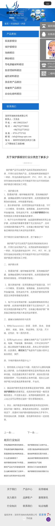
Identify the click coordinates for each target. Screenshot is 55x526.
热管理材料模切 (13, 70)
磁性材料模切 (12, 76)
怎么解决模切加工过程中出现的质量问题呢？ (15, 471)
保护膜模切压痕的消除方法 (38, 471)
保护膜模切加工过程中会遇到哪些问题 (39, 445)
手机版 (29, 518)
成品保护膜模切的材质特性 (38, 458)
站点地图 (43, 506)
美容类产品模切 (13, 82)
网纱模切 (9, 58)
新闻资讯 (43, 497)
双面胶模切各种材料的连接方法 (15, 454)
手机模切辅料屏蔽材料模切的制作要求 (15, 449)
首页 (7, 24)
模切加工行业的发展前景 (37, 467)
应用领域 (43, 489)
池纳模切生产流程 (35, 463)
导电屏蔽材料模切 (14, 64)
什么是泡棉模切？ (11, 458)
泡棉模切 (9, 52)
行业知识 (15, 24)
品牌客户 (27, 497)
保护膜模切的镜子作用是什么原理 (15, 463)
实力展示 (11, 497)
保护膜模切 (11, 47)
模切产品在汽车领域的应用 (14, 467)
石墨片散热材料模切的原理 (38, 449)
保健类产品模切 (13, 88)
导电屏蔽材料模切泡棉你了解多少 (15, 445)
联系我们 (27, 506)
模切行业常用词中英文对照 (14, 476)
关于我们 (11, 489)
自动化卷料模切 (13, 94)
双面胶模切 (11, 41)
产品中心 (27, 489)
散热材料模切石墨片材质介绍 (39, 454)
